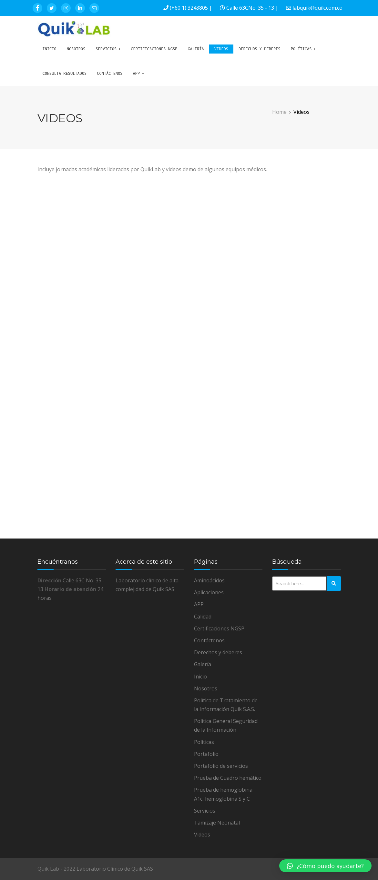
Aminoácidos (209, 580)
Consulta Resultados (65, 73)
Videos (221, 49)
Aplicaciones (209, 592)
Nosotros (76, 49)
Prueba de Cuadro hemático (227, 777)
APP (136, 73)
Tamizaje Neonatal (217, 822)
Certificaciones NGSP (154, 49)
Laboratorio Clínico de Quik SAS (115, 868)
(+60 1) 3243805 (189, 7)
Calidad (202, 616)
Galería (196, 49)
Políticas (301, 49)
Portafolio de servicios (221, 765)
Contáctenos (109, 73)
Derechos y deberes (260, 49)
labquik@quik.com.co (317, 7)
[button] (325, 865)
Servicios (106, 49)
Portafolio (206, 753)
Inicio (49, 49)
